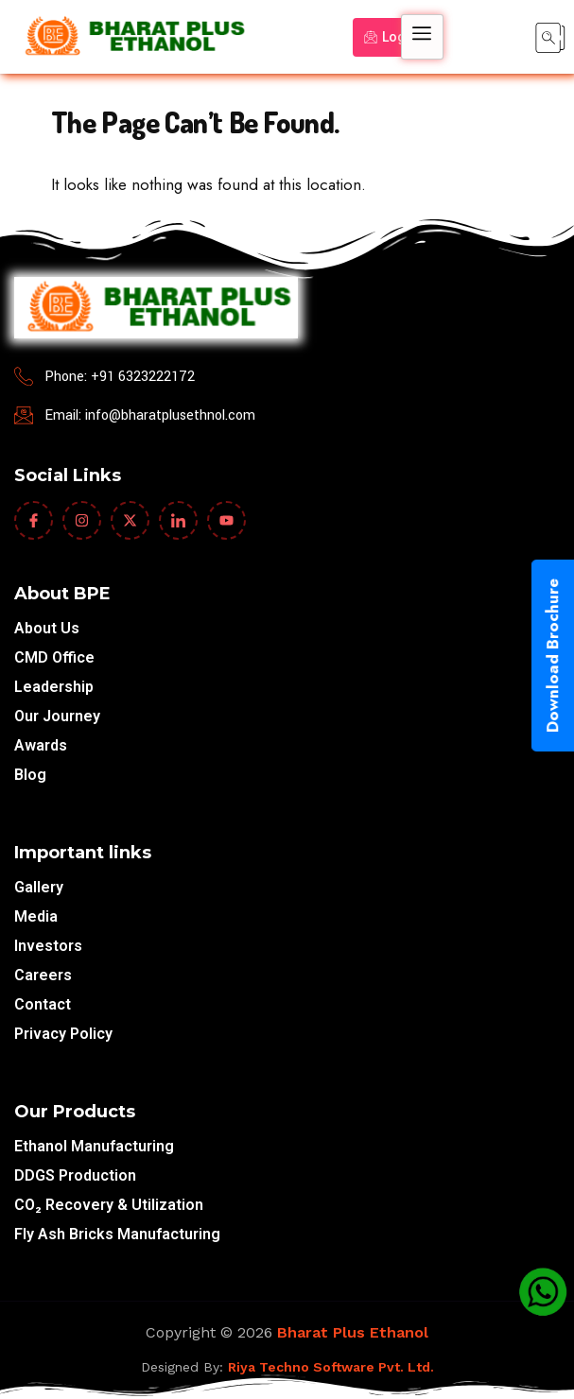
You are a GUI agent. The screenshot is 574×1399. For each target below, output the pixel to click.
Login (390, 36)
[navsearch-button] (550, 37)
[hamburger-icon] (422, 37)
